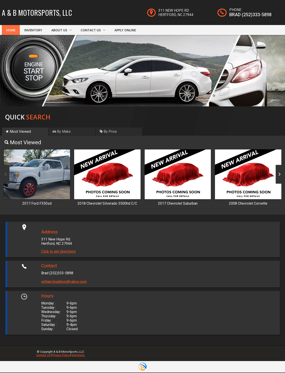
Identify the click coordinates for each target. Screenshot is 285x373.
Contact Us (43, 355)
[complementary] (271, 359)
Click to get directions (58, 252)
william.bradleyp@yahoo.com (64, 282)
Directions (78, 355)
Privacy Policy (61, 355)
